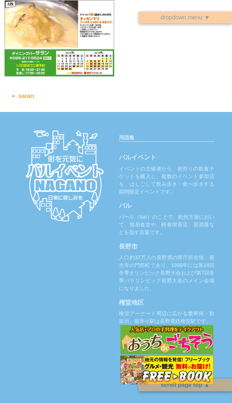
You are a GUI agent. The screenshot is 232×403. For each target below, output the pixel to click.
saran (26, 96)
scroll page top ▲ (185, 385)
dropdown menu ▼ (185, 17)
